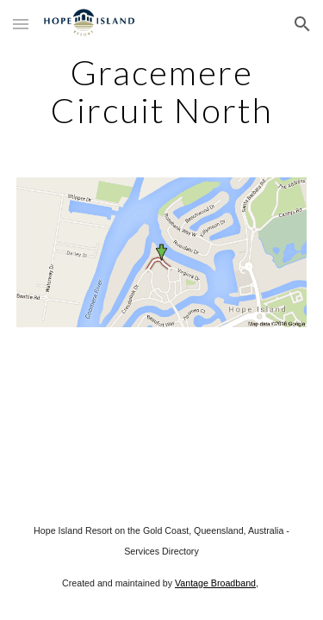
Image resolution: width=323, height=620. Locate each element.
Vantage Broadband (215, 583)
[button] (20, 23)
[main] (161, 91)
